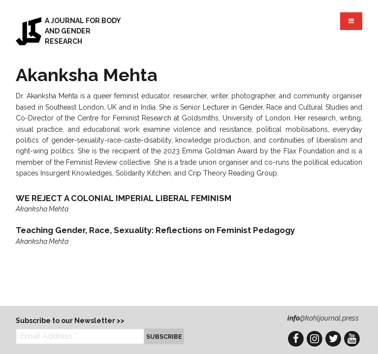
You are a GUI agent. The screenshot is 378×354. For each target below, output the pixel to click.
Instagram (314, 338)
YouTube (352, 338)
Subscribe (164, 336)
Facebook (295, 338)
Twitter (333, 338)
